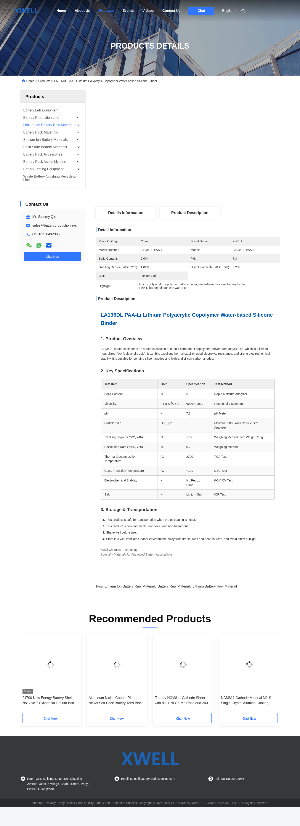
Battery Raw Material (174, 586)
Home (61, 11)
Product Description (189, 213)
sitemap (37, 803)
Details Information (125, 213)
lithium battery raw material (215, 586)
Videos (148, 11)
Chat (201, 11)
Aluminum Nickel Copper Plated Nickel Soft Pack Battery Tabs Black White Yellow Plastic (116, 701)
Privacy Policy (55, 803)
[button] (29, 675)
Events (128, 11)
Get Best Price (214, 191)
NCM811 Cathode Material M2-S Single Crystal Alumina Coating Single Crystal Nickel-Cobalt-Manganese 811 (246, 701)
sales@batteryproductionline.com (58, 225)
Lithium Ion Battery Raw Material (130, 586)
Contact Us (171, 11)
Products (106, 11)
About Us (82, 11)
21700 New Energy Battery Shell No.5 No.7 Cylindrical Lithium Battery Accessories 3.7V (50, 701)
